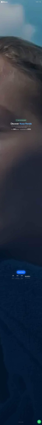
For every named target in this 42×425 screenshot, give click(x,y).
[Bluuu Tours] (4, 2)
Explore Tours (21, 272)
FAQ (40, 1)
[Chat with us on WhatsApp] (39, 421)
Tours (37, 1)
